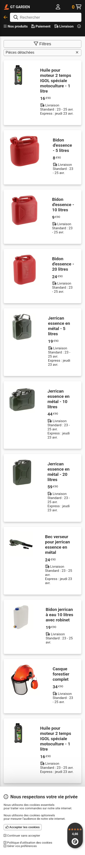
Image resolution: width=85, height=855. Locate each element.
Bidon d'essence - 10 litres (63, 204)
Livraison (64, 26)
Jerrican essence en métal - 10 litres (58, 398)
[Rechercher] (45, 17)
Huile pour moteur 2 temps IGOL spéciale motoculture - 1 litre (55, 81)
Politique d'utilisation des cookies (28, 842)
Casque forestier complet (61, 674)
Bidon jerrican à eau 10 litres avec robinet (59, 615)
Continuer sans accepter (22, 835)
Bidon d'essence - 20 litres (63, 264)
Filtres (42, 43)
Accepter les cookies (23, 827)
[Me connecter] (58, 7)
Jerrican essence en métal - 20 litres (58, 471)
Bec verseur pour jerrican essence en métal (57, 544)
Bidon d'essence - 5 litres (62, 145)
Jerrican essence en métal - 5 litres (59, 325)
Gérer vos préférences (20, 846)
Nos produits (16, 26)
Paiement (41, 26)
